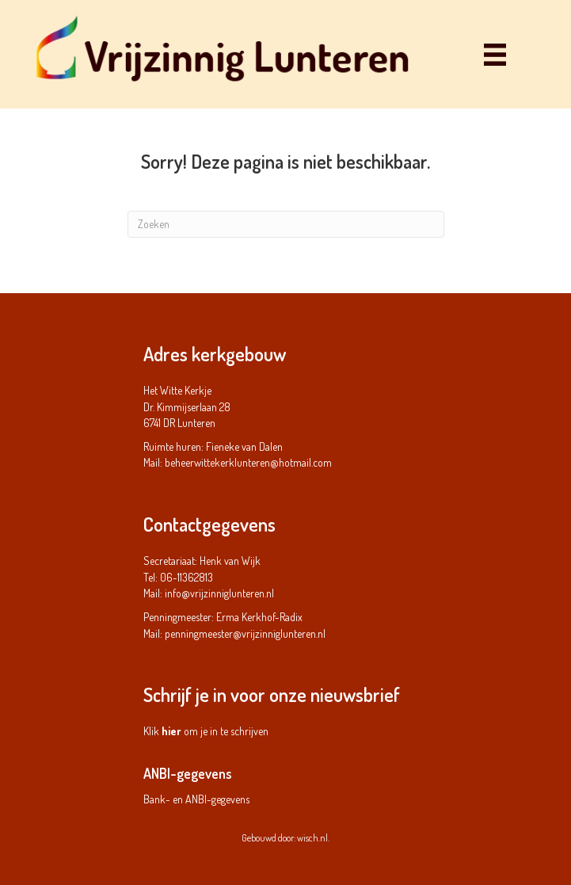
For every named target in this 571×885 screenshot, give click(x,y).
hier (171, 731)
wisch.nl (312, 838)
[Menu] (495, 54)
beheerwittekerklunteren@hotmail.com (248, 462)
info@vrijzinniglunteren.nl (219, 593)
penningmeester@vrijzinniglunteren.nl (245, 633)
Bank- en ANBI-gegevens (196, 799)
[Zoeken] (286, 224)
